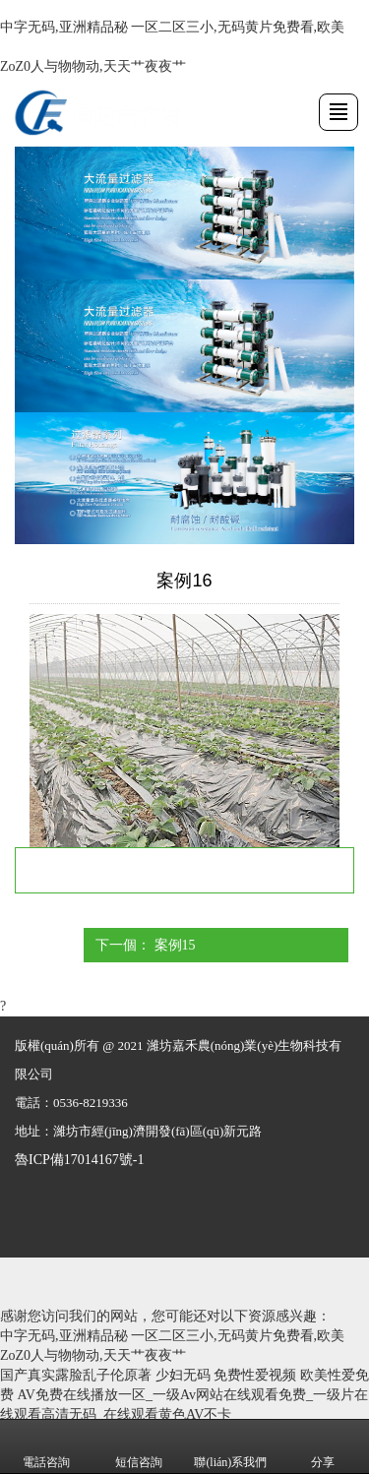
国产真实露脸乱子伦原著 (76, 1375)
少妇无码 (183, 1375)
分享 (323, 1447)
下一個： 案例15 (145, 945)
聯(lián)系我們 (230, 1447)
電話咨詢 (46, 1447)
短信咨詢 (138, 1447)
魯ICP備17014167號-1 (79, 1159)
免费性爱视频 (255, 1375)
